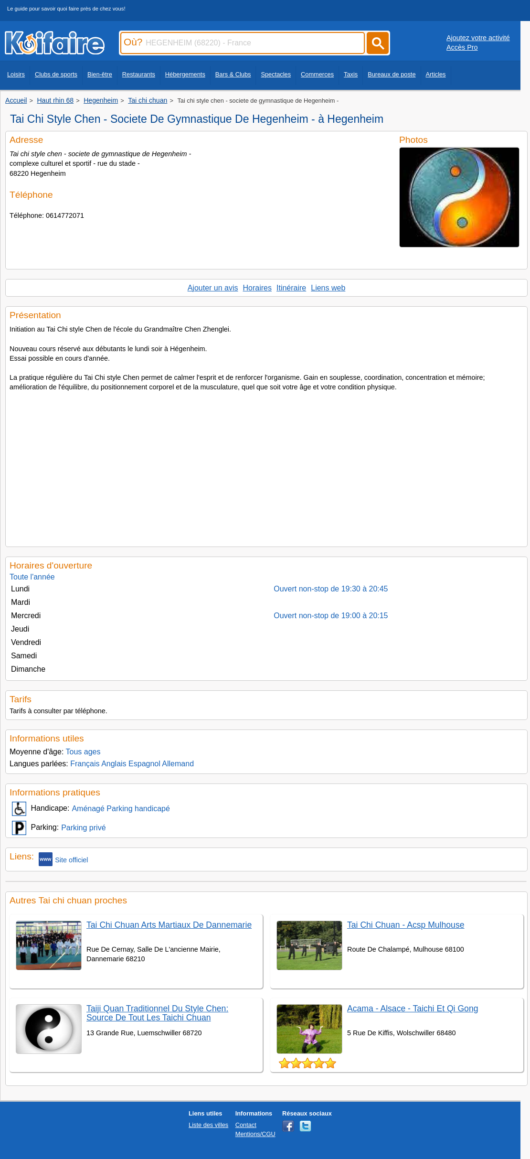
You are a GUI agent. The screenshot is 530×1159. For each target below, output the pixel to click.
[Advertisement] (266, 466)
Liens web (328, 288)
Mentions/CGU (255, 1134)
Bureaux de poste (391, 74)
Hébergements (185, 74)
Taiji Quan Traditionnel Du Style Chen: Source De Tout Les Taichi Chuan (157, 1013)
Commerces (317, 74)
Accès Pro (462, 47)
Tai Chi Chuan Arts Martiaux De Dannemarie (169, 925)
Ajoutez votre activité (478, 38)
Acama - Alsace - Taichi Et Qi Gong (412, 1008)
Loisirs (16, 74)
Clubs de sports (56, 74)
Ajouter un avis (213, 288)
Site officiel (63, 859)
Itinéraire (291, 288)
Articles (436, 74)
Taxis (351, 74)
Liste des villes (208, 1124)
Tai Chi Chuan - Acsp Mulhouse (405, 925)
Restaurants (138, 74)
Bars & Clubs (233, 74)
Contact (245, 1124)
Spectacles (276, 74)
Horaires (257, 288)
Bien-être (99, 74)
